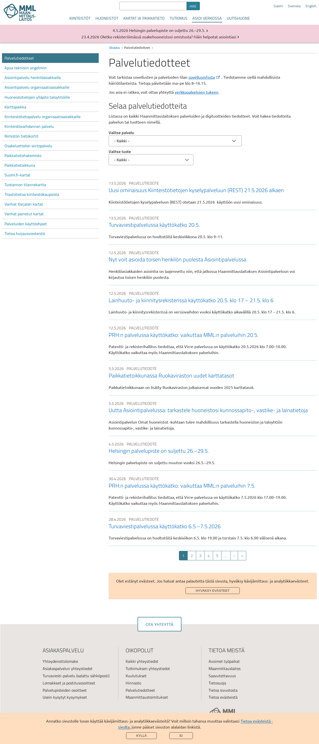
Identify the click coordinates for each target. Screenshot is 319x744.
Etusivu (114, 47)
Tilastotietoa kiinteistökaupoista (31, 194)
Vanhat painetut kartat (24, 214)
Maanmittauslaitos (224, 668)
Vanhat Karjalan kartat (23, 204)
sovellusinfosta (204, 76)
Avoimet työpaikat (224, 661)
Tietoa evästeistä (223, 697)
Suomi (278, 6)
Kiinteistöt (79, 18)
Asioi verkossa (207, 18)
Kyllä (141, 736)
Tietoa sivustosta (223, 690)
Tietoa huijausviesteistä (24, 233)
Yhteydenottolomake (60, 661)
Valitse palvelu (121, 133)
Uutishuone (238, 18)
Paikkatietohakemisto (22, 155)
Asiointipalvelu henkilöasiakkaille (32, 77)
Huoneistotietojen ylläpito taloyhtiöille (37, 97)
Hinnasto (133, 683)
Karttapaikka (15, 107)
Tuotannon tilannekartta (25, 185)
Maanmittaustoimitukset (147, 697)
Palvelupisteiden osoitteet (65, 690)
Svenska (294, 6)
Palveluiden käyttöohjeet (25, 224)
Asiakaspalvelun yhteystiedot (67, 668)
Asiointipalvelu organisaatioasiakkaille (36, 87)
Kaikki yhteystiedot (142, 661)
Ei (181, 736)
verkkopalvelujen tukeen (196, 91)
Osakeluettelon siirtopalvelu (28, 146)
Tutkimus (178, 18)
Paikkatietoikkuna (19, 165)
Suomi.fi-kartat (17, 175)
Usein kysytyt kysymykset (65, 697)
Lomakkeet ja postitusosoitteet (69, 683)
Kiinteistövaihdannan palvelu (29, 126)
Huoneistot (106, 18)
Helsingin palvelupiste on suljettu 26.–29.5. (167, 30)
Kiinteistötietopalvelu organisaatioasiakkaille (42, 117)
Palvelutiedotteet (19, 58)
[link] (213, 192)
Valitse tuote (120, 151)
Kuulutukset (136, 676)
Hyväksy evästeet (213, 591)
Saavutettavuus (222, 676)
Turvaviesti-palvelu (59, 676)
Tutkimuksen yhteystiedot (148, 668)
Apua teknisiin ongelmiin (25, 68)
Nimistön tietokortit (21, 136)
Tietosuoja (217, 683)
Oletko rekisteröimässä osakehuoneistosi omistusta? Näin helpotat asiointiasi (168, 36)
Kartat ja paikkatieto (144, 18)
